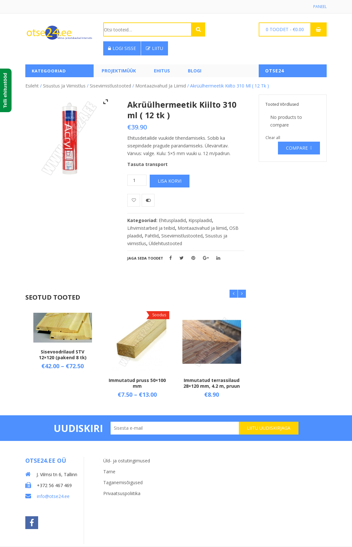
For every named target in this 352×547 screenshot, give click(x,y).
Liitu (154, 48)
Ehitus (162, 71)
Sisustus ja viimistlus (64, 86)
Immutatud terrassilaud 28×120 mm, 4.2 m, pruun (211, 383)
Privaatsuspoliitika (121, 493)
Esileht (32, 86)
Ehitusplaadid (172, 220)
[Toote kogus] (137, 180)
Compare (297, 148)
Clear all (272, 137)
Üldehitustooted (165, 243)
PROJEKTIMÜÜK (119, 71)
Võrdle (148, 200)
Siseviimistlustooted (110, 86)
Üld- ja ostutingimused (126, 461)
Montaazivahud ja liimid (160, 86)
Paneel (320, 6)
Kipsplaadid (200, 220)
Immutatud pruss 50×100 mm (137, 383)
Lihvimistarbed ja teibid (151, 228)
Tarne (109, 471)
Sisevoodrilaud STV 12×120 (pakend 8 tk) (63, 355)
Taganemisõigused (123, 482)
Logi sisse (122, 48)
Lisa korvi (169, 181)
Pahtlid (152, 236)
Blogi (194, 71)
